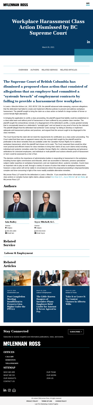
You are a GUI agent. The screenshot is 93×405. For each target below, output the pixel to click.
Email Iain (10, 233)
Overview (23, 70)
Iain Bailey (82, 177)
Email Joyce (40, 233)
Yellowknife (11, 363)
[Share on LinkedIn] (87, 42)
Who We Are (9, 372)
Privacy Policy (32, 401)
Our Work (51, 375)
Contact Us (9, 381)
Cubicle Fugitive (53, 404)
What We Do (9, 375)
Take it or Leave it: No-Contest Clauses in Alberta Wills (76, 300)
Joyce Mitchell (69, 177)
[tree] (46, 253)
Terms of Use (47, 401)
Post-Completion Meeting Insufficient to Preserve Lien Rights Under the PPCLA (16, 302)
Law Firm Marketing (41, 404)
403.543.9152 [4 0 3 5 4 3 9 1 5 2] (41, 231)
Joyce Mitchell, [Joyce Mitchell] (45, 221)
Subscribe (75, 332)
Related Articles (68, 70)
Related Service (50, 70)
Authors (34, 70)
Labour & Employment (18, 253)
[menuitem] (32, 401)
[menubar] (46, 401)
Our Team (51, 372)
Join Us (49, 378)
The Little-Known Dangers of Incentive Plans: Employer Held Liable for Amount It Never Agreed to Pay (46, 304)
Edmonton (10, 360)
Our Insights (9, 378)
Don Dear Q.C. (57, 177)
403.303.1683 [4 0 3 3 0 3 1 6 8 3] (11, 231)
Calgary (9, 228)
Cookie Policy (61, 401)
